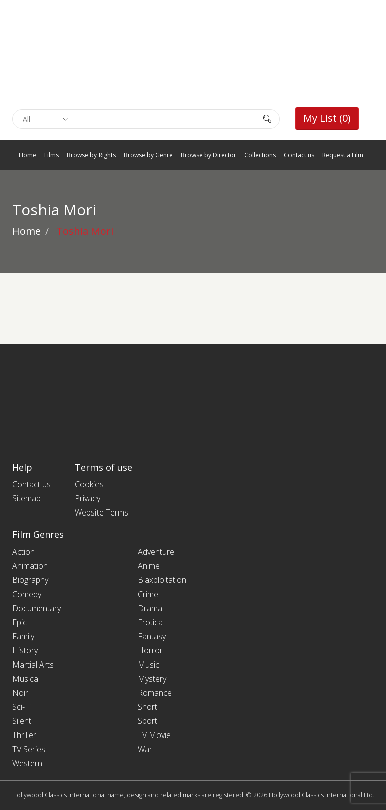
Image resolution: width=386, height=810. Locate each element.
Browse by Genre (148, 155)
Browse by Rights (91, 155)
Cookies (89, 484)
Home (27, 155)
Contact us (299, 155)
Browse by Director (208, 155)
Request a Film (342, 155)
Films (51, 155)
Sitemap (26, 498)
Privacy (87, 498)
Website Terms (101, 512)
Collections (260, 155)
